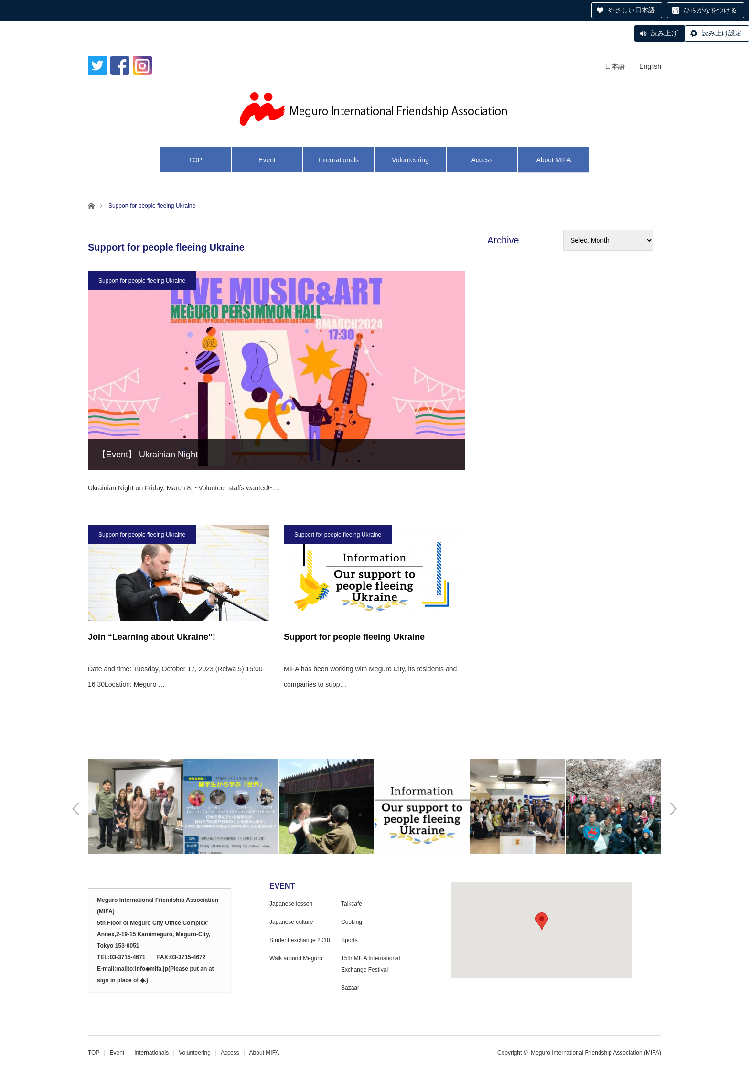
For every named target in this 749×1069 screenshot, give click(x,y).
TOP (196, 160)
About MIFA (553, 160)
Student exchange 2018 (299, 940)
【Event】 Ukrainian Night (147, 454)
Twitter (97, 66)
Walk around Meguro (295, 958)
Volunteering (410, 160)
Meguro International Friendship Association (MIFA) (596, 1052)
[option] (135, 806)
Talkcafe (351, 903)
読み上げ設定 (722, 33)
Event (267, 160)
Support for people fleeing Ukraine (141, 280)
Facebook (119, 66)
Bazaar (350, 987)
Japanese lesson (290, 903)
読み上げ (664, 33)
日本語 (615, 66)
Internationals (339, 160)
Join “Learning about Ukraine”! (151, 637)
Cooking (351, 922)
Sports (349, 940)
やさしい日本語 (631, 10)
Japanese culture (291, 922)
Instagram (142, 66)
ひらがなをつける (710, 10)
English (650, 66)
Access (481, 160)
